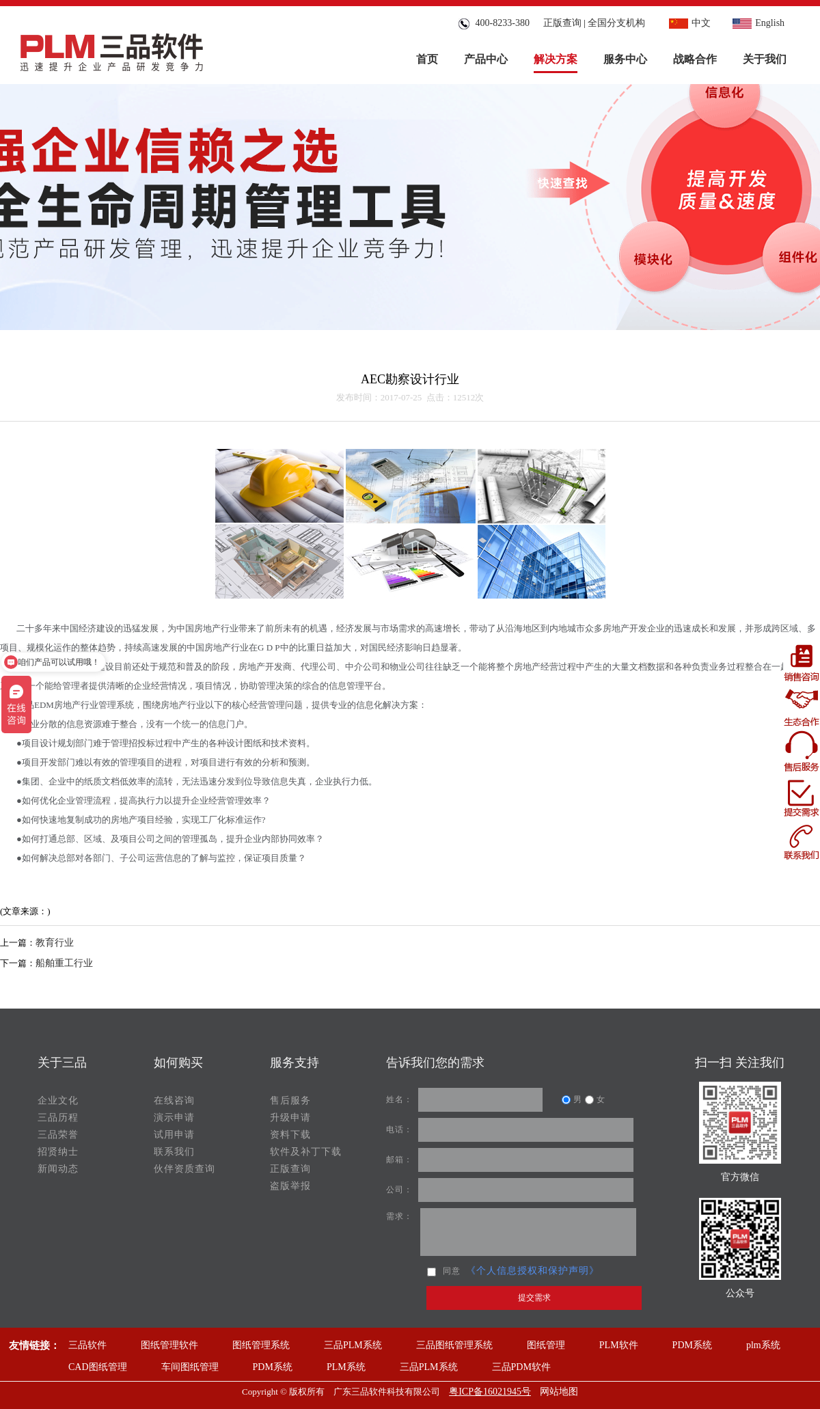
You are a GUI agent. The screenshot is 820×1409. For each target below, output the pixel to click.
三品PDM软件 (521, 1367)
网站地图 (559, 1391)
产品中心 (486, 59)
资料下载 (290, 1135)
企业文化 (58, 1100)
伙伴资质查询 (184, 1169)
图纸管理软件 (169, 1345)
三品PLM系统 (353, 1345)
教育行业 (55, 943)
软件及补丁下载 (306, 1152)
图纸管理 (546, 1345)
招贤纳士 (58, 1152)
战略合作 (695, 59)
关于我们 (765, 59)
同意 (444, 1271)
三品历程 (58, 1117)
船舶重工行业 (64, 963)
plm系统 (763, 1345)
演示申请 (174, 1117)
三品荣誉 (58, 1135)
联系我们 (174, 1152)
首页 (427, 59)
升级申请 (290, 1117)
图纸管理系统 (261, 1345)
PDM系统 (692, 1345)
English (756, 23)
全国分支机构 (616, 23)
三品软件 (87, 1345)
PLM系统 (346, 1367)
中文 (688, 23)
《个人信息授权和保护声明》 (532, 1271)
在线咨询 (174, 1100)
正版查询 (562, 23)
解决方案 (555, 59)
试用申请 (174, 1135)
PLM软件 (618, 1345)
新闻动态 (58, 1169)
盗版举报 (290, 1186)
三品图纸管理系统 (454, 1345)
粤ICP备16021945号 (490, 1391)
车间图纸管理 (190, 1367)
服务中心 (625, 59)
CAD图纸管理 (97, 1367)
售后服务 (290, 1100)
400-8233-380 (493, 23)
